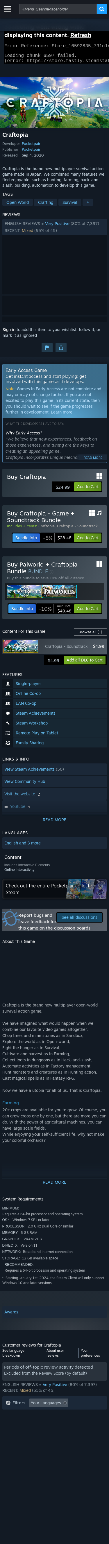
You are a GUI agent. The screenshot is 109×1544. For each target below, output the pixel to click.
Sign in (9, 332)
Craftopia (46, 529)
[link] (57, 541)
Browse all (90, 635)
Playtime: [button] (15, 1423)
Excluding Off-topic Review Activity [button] (39, 1415)
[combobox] (58, 9)
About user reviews (55, 1356)
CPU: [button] (56, 1432)
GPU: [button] (77, 1432)
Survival (69, 205)
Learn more (61, 415)
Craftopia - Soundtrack (77, 529)
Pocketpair (31, 147)
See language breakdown (13, 1356)
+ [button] (88, 205)
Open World (17, 205)
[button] (54, 230)
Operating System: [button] (23, 1432)
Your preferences (90, 1356)
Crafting (45, 205)
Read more (93, 461)
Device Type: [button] (18, 1441)
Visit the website (23, 797)
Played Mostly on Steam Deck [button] (63, 1423)
